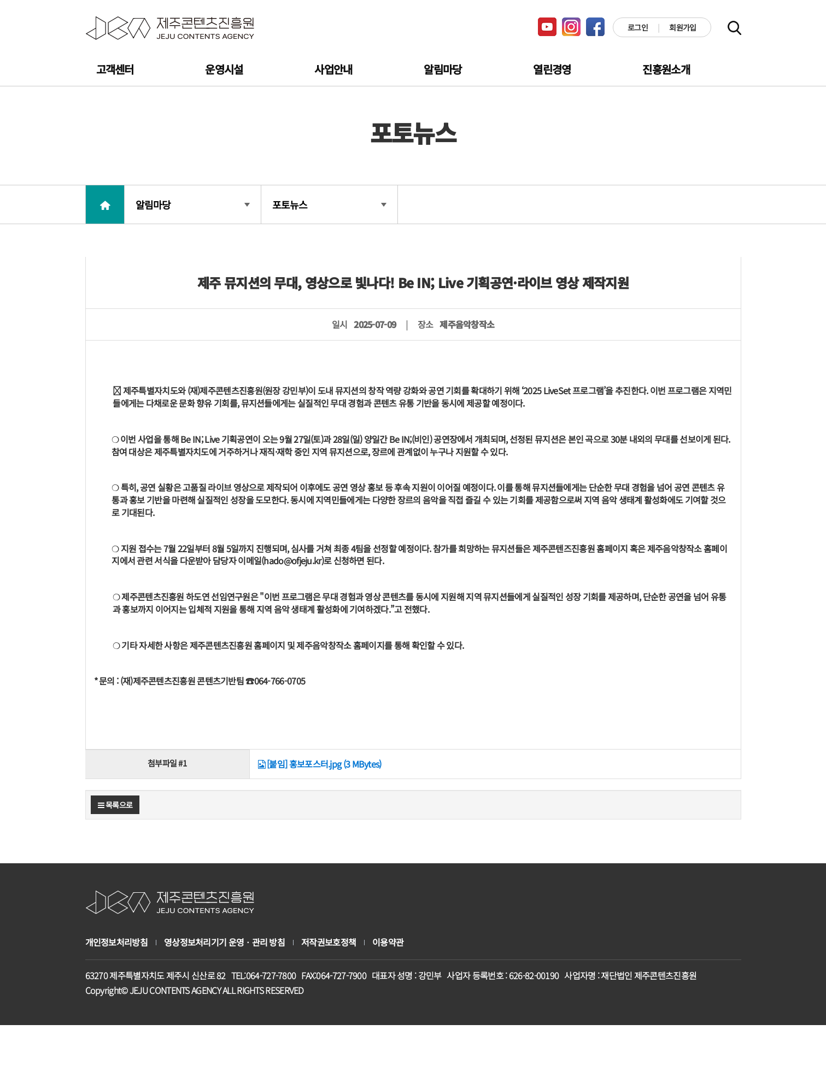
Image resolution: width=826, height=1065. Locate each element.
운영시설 (224, 69)
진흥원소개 (666, 69)
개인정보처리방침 (116, 942)
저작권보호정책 (328, 942)
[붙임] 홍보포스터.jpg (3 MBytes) (320, 763)
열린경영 (552, 69)
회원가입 (682, 27)
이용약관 (387, 942)
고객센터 (115, 69)
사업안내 (333, 69)
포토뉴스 (329, 204)
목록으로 (115, 804)
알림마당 (442, 69)
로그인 (638, 27)
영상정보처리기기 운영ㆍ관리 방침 (224, 942)
